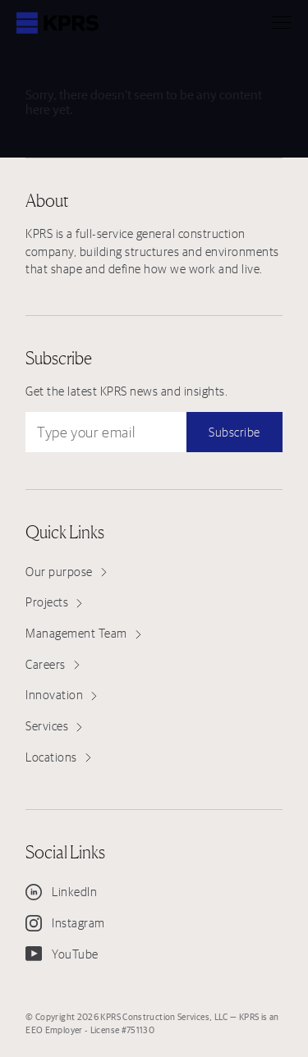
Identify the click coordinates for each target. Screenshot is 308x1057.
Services (53, 726)
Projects (53, 602)
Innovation (61, 695)
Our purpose (66, 572)
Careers (52, 664)
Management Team (83, 633)
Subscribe (234, 432)
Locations (58, 757)
